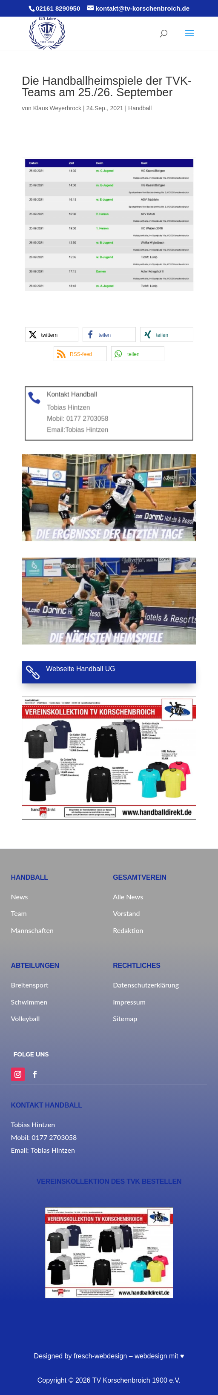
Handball (140, 108)
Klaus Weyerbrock (57, 108)
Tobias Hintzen (96, 423)
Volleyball (25, 1018)
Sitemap (125, 1018)
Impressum (129, 1002)
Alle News (128, 897)
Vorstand (126, 913)
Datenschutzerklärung (146, 985)
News (19, 897)
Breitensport (30, 985)
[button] (51, 334)
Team (19, 913)
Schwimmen (29, 1002)
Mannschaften (32, 930)
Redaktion (128, 930)
